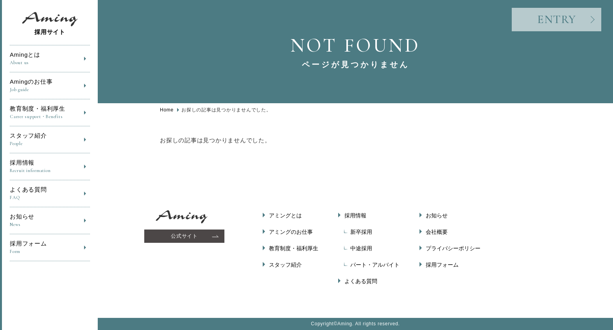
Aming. (345, 323)
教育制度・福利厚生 (50, 112)
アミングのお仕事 (291, 232)
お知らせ (50, 220)
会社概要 (437, 232)
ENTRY (556, 19)
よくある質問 (50, 193)
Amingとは (50, 58)
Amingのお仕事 (50, 85)
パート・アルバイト (375, 265)
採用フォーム (50, 247)
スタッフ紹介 (50, 139)
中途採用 (361, 248)
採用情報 (50, 166)
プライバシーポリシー (453, 248)
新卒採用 (361, 232)
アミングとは (285, 215)
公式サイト (184, 236)
